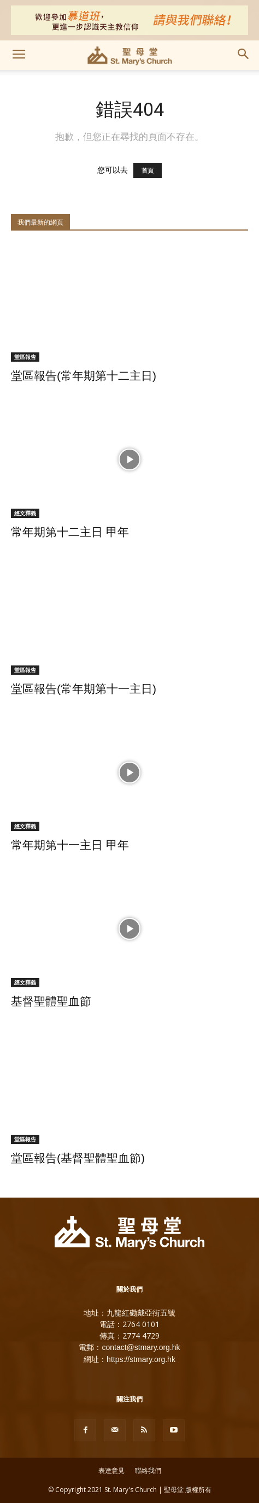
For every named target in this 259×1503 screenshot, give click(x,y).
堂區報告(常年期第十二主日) (83, 375)
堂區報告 (25, 357)
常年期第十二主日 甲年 (70, 532)
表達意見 (111, 1471)
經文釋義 (25, 513)
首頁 (148, 170)
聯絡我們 (148, 1471)
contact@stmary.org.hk (141, 1347)
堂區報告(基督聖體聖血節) (78, 1158)
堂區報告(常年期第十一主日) (83, 688)
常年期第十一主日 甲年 (70, 845)
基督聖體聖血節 (51, 1001)
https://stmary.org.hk (141, 1359)
